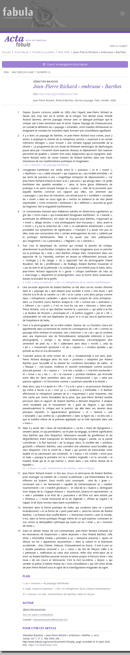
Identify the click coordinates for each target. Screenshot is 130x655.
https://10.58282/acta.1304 (43, 645)
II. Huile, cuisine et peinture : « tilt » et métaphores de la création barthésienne (66, 282)
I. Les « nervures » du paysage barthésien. (46, 164)
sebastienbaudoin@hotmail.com (50, 619)
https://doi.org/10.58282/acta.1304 (58, 94)
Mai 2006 (64, 52)
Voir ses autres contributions (38, 614)
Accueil (6, 52)
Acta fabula (21, 52)
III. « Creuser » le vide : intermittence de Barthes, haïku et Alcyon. (59, 468)
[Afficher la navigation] (122, 13)
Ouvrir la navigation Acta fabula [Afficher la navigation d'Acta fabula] (65, 64)
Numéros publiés (43, 52)
